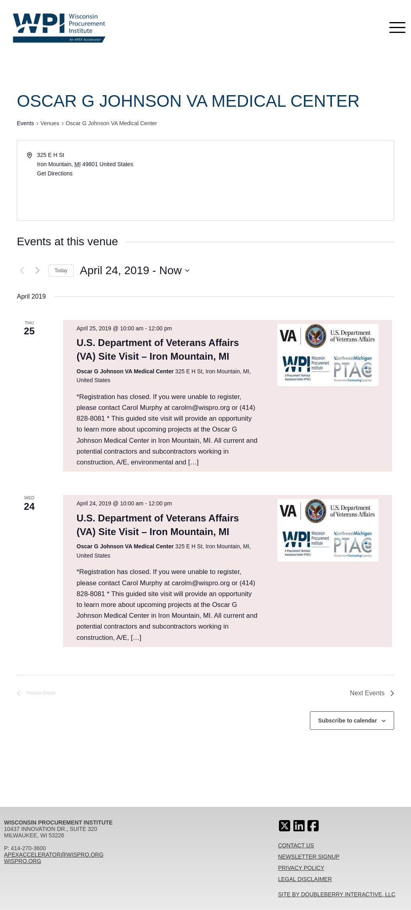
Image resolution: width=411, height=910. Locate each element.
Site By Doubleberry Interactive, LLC (337, 894)
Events (25, 123)
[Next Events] (37, 270)
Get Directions (55, 173)
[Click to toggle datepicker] (134, 271)
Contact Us (296, 845)
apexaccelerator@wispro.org (54, 854)
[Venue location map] (299, 181)
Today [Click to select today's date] (61, 270)
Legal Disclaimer (305, 879)
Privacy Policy (301, 868)
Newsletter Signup (309, 856)
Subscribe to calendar (347, 720)
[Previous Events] (21, 270)
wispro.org (22, 861)
